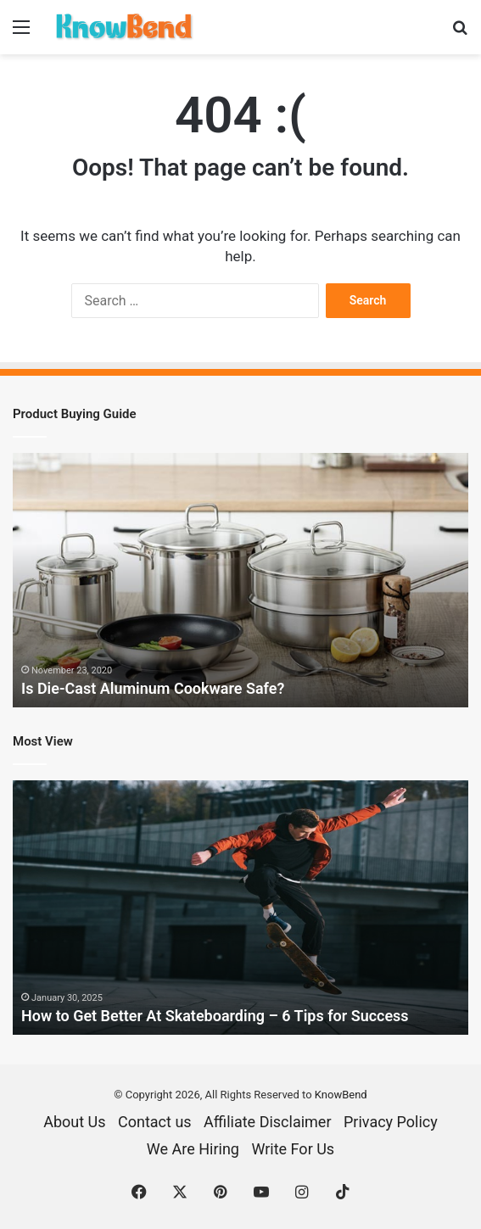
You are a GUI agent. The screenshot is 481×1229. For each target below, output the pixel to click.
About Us (74, 1122)
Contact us (155, 1122)
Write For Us (292, 1149)
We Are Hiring (193, 1149)
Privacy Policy (391, 1122)
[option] (240, 580)
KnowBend (341, 1094)
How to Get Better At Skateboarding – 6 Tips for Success (215, 1016)
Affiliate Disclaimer (267, 1122)
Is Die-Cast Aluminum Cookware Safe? (153, 688)
